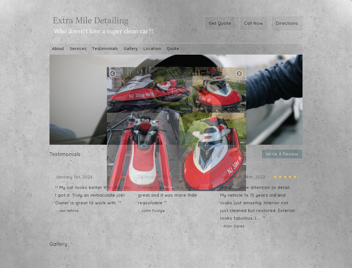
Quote (173, 48)
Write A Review (282, 154)
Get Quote (220, 23)
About (58, 48)
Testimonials (105, 48)
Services (78, 48)
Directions (287, 23)
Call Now (253, 23)
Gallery (131, 48)
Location (152, 48)
